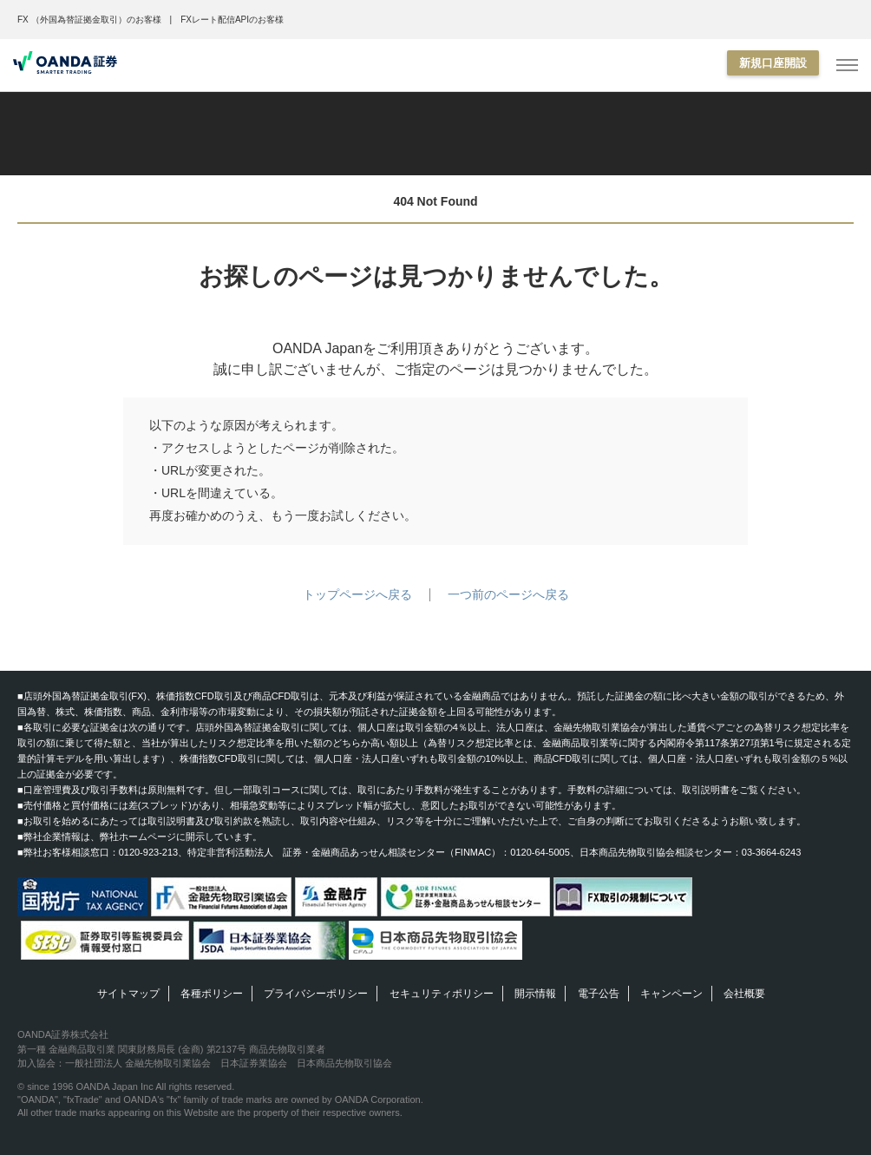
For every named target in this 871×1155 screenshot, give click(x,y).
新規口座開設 (773, 62)
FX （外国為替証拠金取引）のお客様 (89, 19)
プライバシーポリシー (316, 994)
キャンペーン (671, 994)
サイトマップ (128, 994)
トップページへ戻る (357, 594)
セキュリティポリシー (442, 994)
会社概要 (744, 994)
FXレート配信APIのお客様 (232, 19)
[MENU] (847, 65)
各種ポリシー (211, 994)
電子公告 (598, 994)
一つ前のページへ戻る (508, 594)
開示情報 (535, 994)
